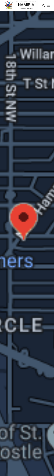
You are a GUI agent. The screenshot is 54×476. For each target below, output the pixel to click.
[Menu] (48, 5)
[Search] (42, 5)
